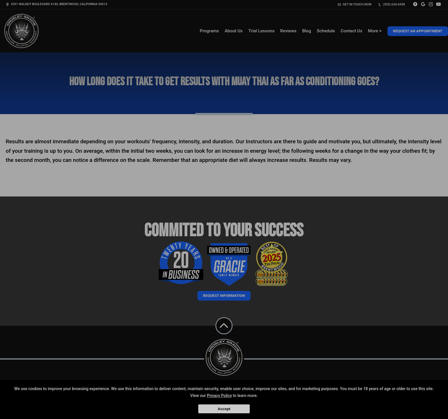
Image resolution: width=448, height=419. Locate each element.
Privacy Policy (219, 395)
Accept (224, 409)
